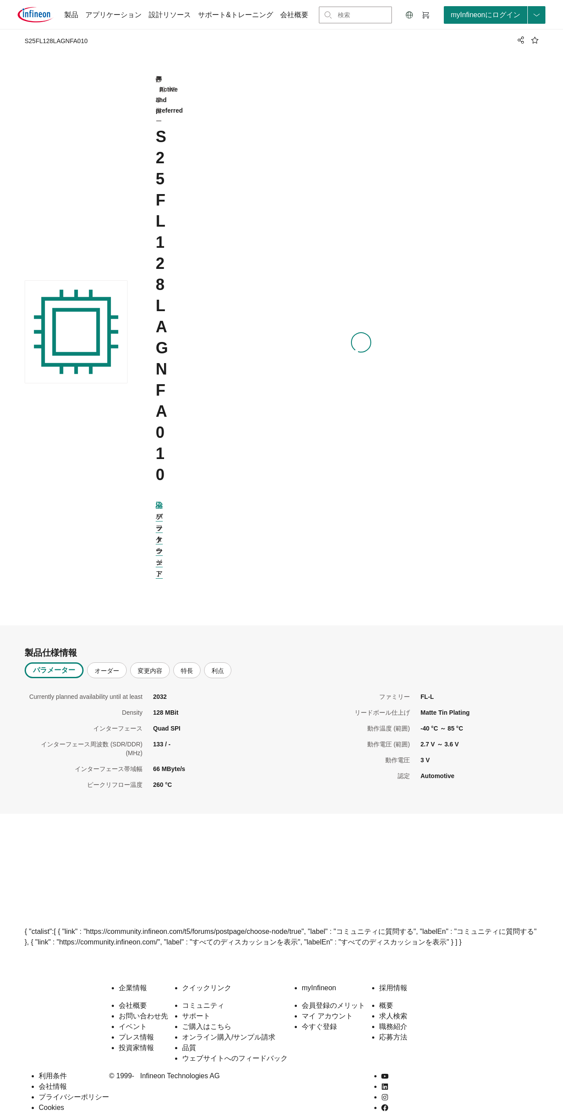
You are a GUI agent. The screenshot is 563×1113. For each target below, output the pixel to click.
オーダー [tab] (107, 656)
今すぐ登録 (319, 1012)
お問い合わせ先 (143, 1002)
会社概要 (294, 14)
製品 (71, 14)
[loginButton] (494, 15)
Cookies (51, 1093)
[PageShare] (519, 40)
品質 (189, 1033)
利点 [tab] (218, 656)
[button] (409, 14)
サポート (196, 1002)
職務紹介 (393, 1012)
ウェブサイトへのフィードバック (235, 1044)
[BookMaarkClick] (534, 40)
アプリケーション (113, 14)
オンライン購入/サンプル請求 (228, 1023)
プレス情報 (136, 1023)
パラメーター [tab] (54, 656)
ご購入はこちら (206, 1012)
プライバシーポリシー (74, 1083)
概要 (386, 991)
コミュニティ (203, 991)
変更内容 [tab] (150, 656)
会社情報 (53, 1072)
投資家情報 (136, 1033)
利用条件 (53, 1061)
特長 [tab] (187, 656)
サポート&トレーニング (235, 14)
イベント (133, 1012)
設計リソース (170, 14)
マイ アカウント (327, 1002)
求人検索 (393, 1002)
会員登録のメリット (333, 991)
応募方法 (393, 1023)
